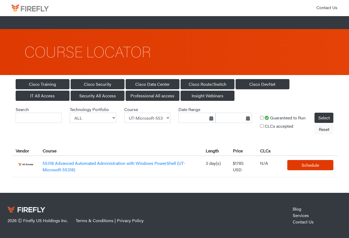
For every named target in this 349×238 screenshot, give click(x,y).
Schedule (310, 165)
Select (324, 118)
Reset (324, 129)
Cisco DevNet (262, 84)
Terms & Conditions (94, 220)
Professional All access (152, 96)
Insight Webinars (207, 96)
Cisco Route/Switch (207, 84)
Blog (297, 209)
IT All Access (42, 96)
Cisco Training (42, 84)
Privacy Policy (130, 220)
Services (301, 215)
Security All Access (97, 96)
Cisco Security (97, 84)
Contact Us (326, 7)
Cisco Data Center (152, 84)
